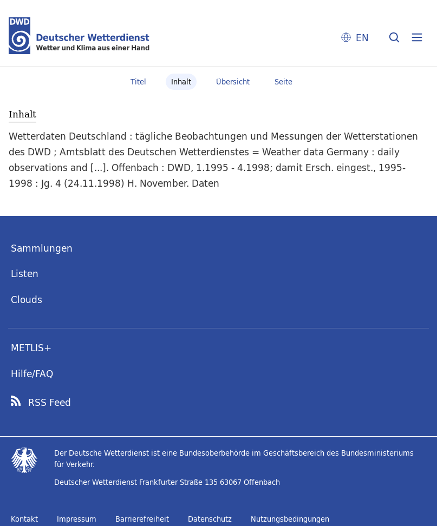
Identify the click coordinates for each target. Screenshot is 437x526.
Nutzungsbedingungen (290, 519)
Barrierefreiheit (142, 519)
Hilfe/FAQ (32, 374)
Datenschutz (210, 519)
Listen (24, 273)
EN (362, 37)
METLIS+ (31, 348)
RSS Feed (49, 402)
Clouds (26, 299)
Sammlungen (42, 248)
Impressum (76, 519)
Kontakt (24, 519)
